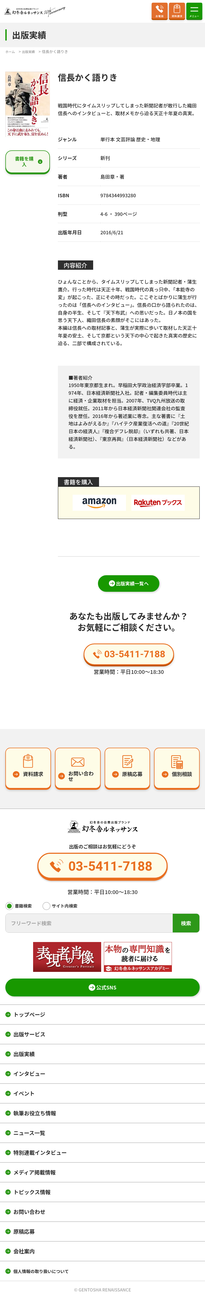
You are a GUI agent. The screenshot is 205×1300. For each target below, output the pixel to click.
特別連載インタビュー (40, 1154)
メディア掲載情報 (34, 1173)
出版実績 (24, 1055)
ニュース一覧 (29, 1134)
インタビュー (29, 1075)
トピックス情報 (31, 1193)
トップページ (29, 1016)
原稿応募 (24, 1233)
